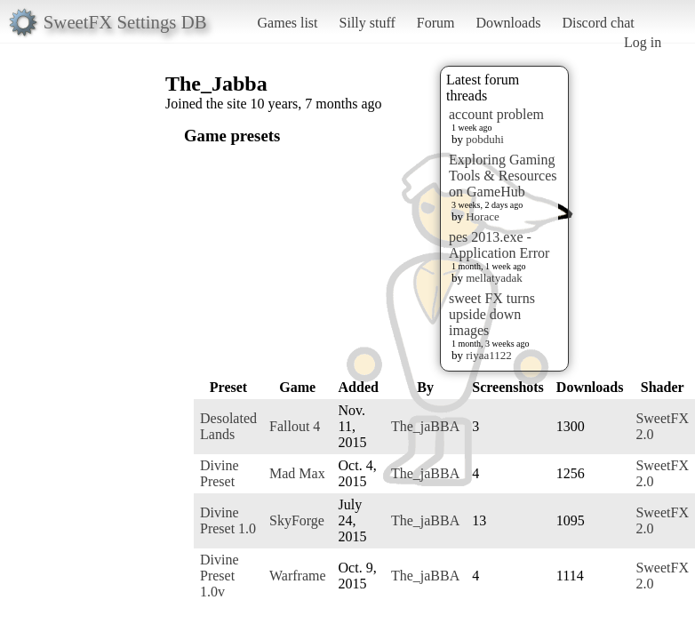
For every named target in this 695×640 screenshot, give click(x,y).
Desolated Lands (228, 426)
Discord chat (598, 22)
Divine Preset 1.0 (228, 520)
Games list (288, 22)
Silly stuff (367, 22)
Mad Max (297, 473)
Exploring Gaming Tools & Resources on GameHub (503, 175)
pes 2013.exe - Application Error (499, 244)
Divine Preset (219, 473)
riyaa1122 (489, 355)
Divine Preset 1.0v (219, 575)
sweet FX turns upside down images (492, 314)
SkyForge (296, 520)
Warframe (297, 575)
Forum (436, 22)
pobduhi (485, 139)
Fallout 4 (294, 426)
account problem (496, 114)
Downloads (507, 22)
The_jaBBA (425, 426)
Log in (642, 42)
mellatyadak (494, 277)
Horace (482, 216)
